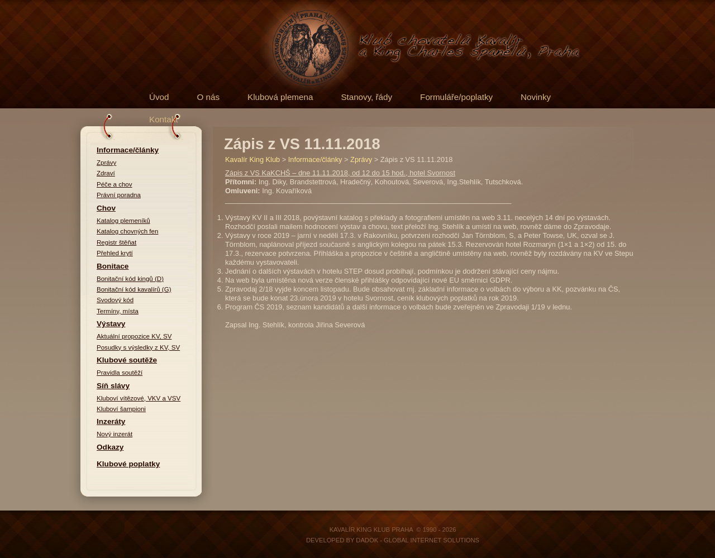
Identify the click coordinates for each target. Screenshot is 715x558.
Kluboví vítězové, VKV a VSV (138, 398)
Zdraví (106, 173)
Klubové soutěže (127, 360)
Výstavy (111, 323)
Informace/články (128, 150)
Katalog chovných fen (127, 231)
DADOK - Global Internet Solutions (417, 540)
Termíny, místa (118, 311)
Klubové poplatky (128, 464)
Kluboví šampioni (121, 409)
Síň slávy (113, 385)
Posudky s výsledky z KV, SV (138, 347)
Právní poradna (119, 195)
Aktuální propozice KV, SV (134, 336)
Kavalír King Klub (252, 159)
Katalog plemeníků (123, 220)
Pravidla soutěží (119, 372)
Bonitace (112, 266)
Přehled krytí (115, 253)
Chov (106, 208)
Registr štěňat (116, 242)
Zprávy (106, 162)
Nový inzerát (114, 434)
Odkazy (110, 447)
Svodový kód (115, 300)
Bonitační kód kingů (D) (130, 278)
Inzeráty (111, 421)
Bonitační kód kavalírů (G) (134, 289)
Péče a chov (114, 184)
